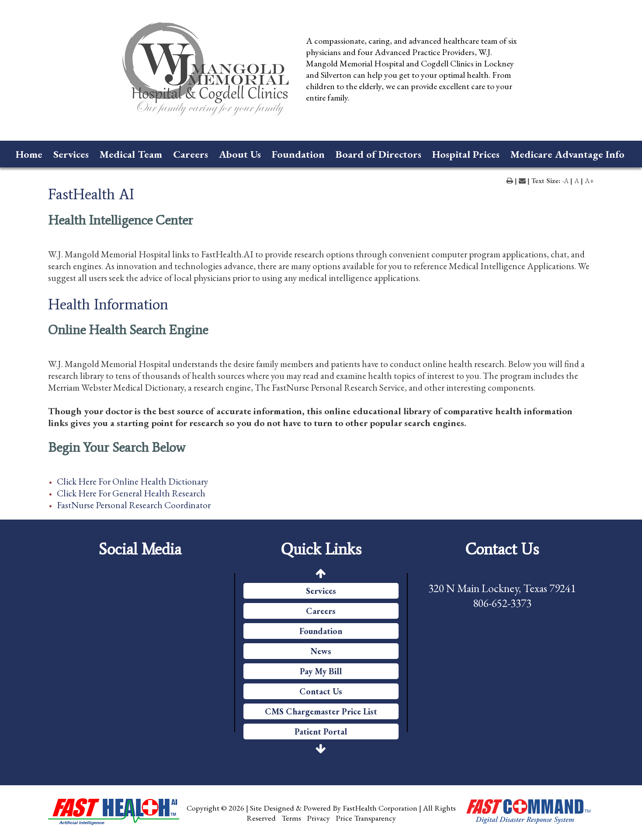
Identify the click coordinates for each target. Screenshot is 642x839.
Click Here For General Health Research (131, 493)
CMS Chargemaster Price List (321, 711)
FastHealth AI (91, 194)
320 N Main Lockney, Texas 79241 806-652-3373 (502, 595)
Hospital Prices (466, 154)
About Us (240, 154)
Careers (190, 154)
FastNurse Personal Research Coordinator (134, 505)
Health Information (108, 304)
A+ (589, 180)
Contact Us (320, 691)
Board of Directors (378, 154)
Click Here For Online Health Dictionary (132, 481)
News (321, 651)
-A (565, 180)
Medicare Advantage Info (567, 154)
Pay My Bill (321, 671)
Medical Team (131, 154)
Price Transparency (366, 818)
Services (71, 154)
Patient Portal (321, 731)
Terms (291, 818)
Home (29, 154)
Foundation (298, 154)
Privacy (318, 818)
